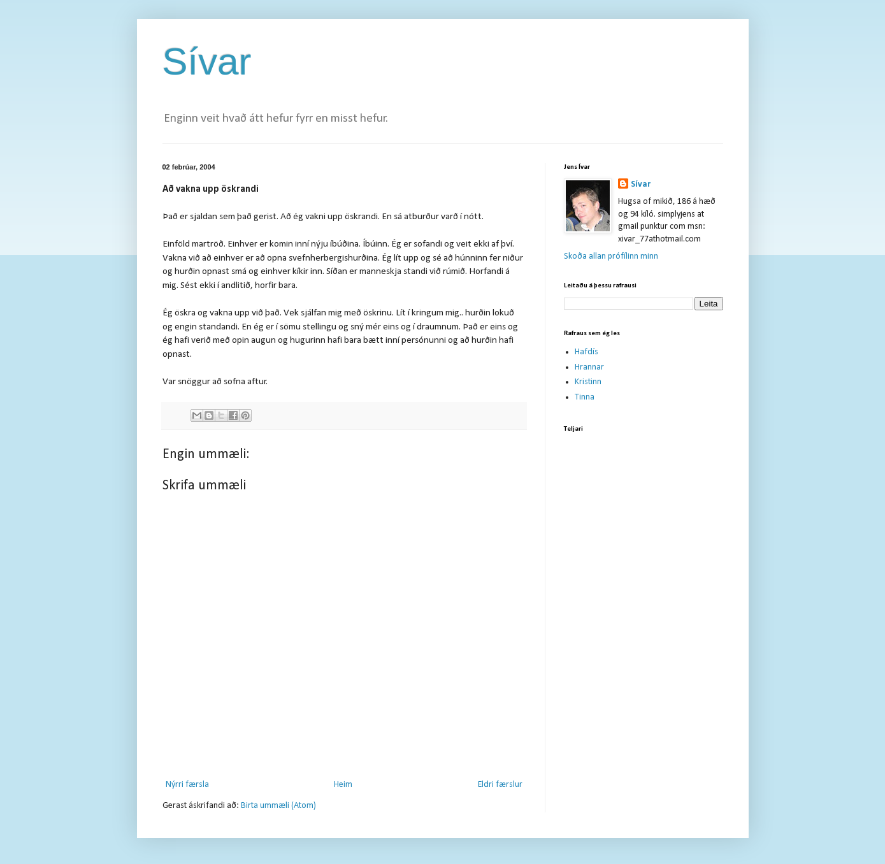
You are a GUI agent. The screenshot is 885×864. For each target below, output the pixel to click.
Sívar (207, 61)
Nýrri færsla (187, 784)
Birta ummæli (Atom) (278, 805)
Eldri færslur (500, 784)
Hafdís (586, 352)
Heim (343, 784)
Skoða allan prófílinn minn (611, 256)
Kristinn (588, 382)
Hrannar (589, 367)
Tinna (584, 397)
